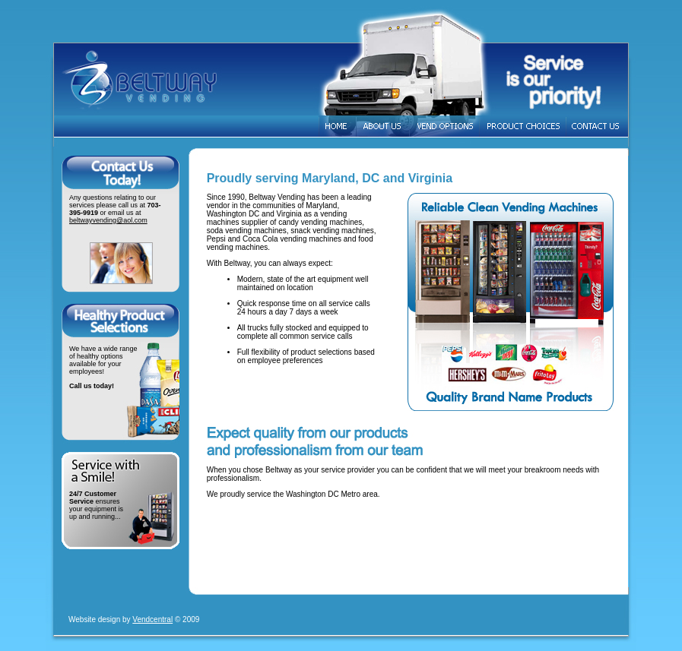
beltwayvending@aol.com (108, 220)
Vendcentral (152, 619)
